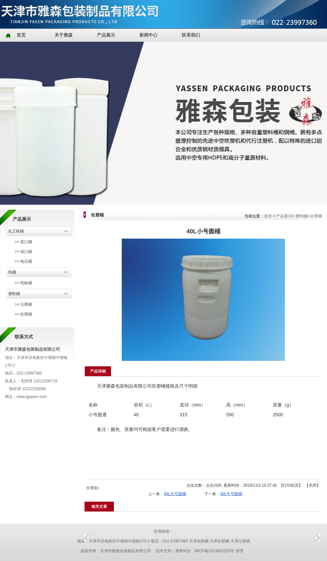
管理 (239, 551)
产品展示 (284, 216)
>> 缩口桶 (23, 251)
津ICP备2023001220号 (214, 551)
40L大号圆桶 (175, 494)
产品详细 (98, 371)
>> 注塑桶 (23, 304)
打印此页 (291, 485)
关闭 (313, 485)
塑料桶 (301, 216)
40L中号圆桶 (231, 494)
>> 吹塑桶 (23, 314)
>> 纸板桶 (23, 283)
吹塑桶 (316, 216)
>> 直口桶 (23, 242)
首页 (268, 216)
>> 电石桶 (23, 261)
